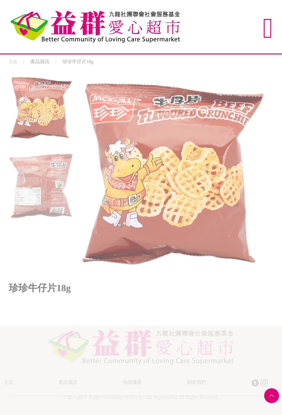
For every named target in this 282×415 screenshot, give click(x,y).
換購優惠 (131, 382)
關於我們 (196, 382)
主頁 (13, 61)
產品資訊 (67, 382)
